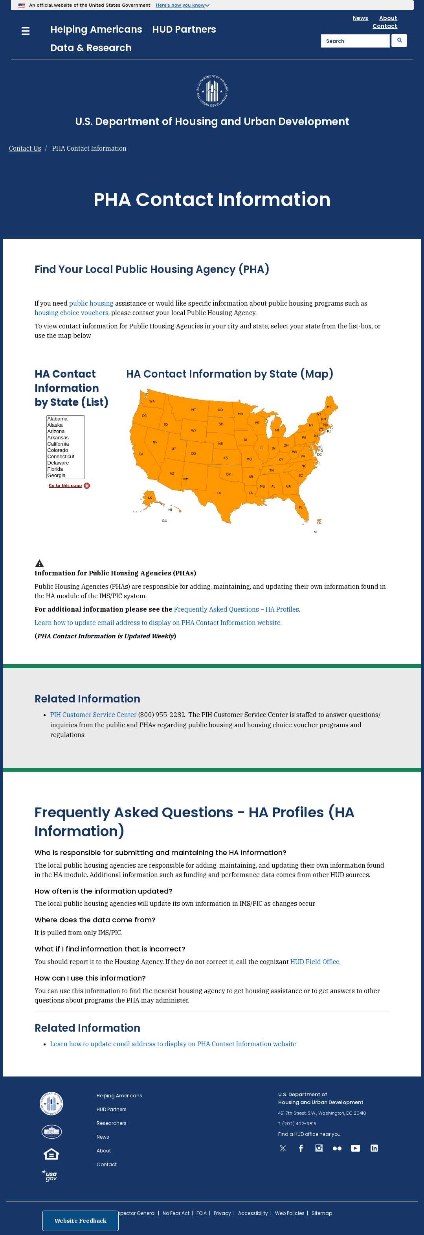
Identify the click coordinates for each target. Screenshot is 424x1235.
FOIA (201, 1213)
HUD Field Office (315, 962)
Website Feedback (80, 1220)
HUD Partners (184, 29)
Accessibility (253, 1213)
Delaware (65, 463)
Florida (65, 469)
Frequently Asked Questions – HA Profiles (236, 609)
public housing (91, 303)
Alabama (65, 419)
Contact (385, 26)
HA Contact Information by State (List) (72, 388)
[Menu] (25, 30)
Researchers (112, 1123)
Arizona (65, 431)
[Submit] (399, 40)
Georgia (65, 475)
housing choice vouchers (71, 313)
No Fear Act (176, 1213)
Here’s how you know (180, 5)
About (388, 18)
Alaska (65, 425)
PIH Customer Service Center (93, 715)
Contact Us (25, 148)
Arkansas (65, 438)
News (360, 18)
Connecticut (65, 456)
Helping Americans (96, 29)
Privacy (222, 1213)
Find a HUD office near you (309, 1134)
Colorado (65, 450)
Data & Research (91, 47)
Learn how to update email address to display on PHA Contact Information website (173, 1044)
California (65, 444)
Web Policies (290, 1213)
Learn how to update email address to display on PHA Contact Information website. (158, 623)
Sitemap (322, 1213)
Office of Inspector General (124, 1213)
